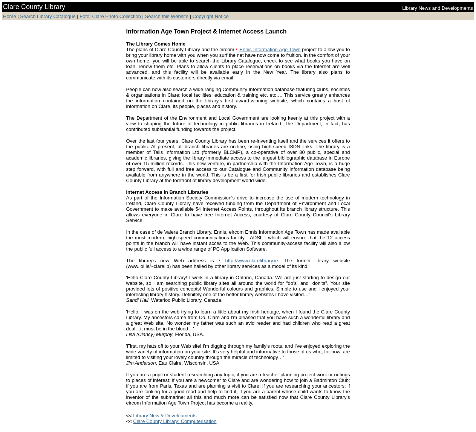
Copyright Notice (211, 16)
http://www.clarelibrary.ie (251, 260)
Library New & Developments (164, 415)
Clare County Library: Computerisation (174, 421)
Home (9, 16)
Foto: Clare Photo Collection (111, 16)
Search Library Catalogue (47, 16)
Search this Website (166, 16)
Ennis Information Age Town (269, 49)
